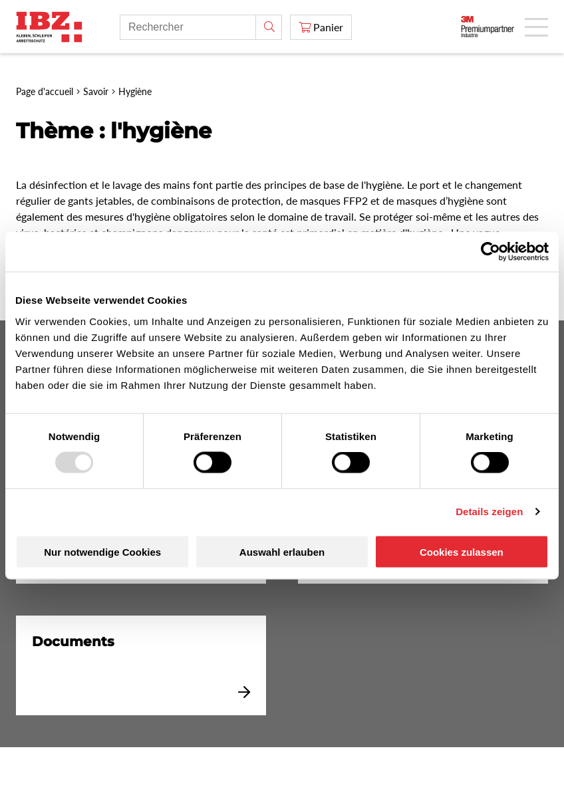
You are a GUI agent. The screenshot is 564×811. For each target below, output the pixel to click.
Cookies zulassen (461, 551)
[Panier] (321, 27)
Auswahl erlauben (282, 551)
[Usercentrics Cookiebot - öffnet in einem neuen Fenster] (490, 252)
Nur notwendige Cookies (102, 551)
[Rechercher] (268, 27)
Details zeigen (489, 511)
